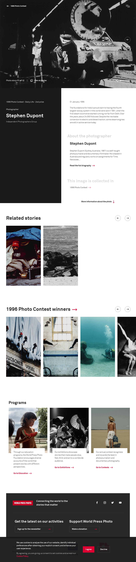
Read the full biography (80, 166)
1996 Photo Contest (18, 6)
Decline (103, 549)
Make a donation (79, 529)
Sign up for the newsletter (29, 529)
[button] (118, 218)
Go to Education (21, 473)
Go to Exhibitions (62, 467)
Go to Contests (102, 467)
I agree (88, 549)
